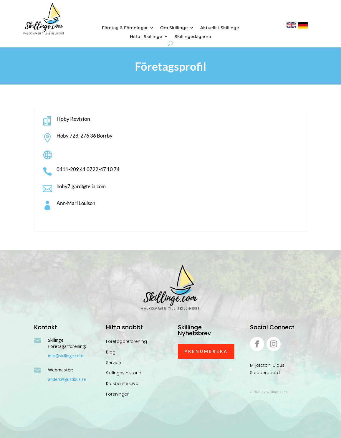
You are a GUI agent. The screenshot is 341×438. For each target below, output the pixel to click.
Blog (110, 352)
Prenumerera (206, 351)
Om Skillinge (174, 28)
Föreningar (117, 394)
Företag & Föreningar (125, 28)
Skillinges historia (123, 373)
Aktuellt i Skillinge (219, 28)
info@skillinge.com (65, 355)
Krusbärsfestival (122, 383)
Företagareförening (126, 341)
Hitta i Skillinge (146, 36)
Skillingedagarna (193, 36)
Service (113, 363)
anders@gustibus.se (67, 379)
